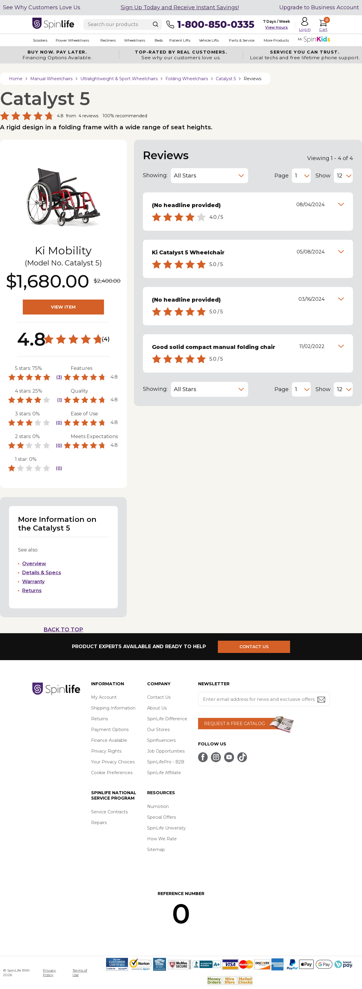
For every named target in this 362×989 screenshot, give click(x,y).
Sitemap (156, 849)
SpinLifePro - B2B (165, 762)
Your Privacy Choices (113, 762)
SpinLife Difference (167, 718)
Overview (34, 563)
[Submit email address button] (321, 700)
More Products (274, 40)
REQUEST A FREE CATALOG (234, 723)
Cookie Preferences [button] (111, 772)
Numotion (158, 806)
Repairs (99, 822)
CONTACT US (254, 646)
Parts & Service (240, 40)
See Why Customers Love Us (41, 7)
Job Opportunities (166, 751)
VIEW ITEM (63, 307)
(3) (59, 377)
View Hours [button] (276, 27)
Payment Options (110, 729)
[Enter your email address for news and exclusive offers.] (264, 699)
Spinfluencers (161, 740)
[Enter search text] (122, 24)
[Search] (155, 24)
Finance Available (109, 740)
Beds (157, 40)
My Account (104, 697)
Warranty (33, 581)
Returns (32, 590)
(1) (59, 399)
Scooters (39, 40)
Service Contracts (109, 812)
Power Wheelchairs (71, 40)
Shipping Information (113, 708)
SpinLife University (166, 828)
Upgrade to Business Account (319, 7)
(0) (59, 422)
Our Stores (158, 729)
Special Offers (161, 817)
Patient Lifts (178, 40)
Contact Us (159, 697)
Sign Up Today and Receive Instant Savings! (180, 7)
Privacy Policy (49, 972)
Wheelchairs (133, 40)
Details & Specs (41, 572)
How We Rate (162, 838)
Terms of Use (80, 972)
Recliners (107, 40)
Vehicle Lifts (207, 40)
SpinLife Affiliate (164, 772)
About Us (157, 708)
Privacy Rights (106, 751)
